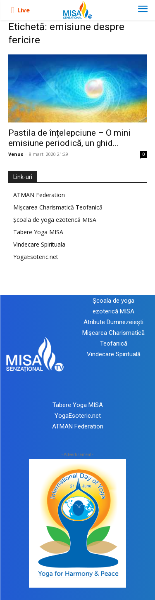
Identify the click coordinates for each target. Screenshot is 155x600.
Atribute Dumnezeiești (113, 322)
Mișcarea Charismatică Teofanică (58, 207)
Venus (15, 154)
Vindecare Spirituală (114, 354)
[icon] (12, 10)
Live (23, 10)
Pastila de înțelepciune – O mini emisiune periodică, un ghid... (69, 138)
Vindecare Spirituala (39, 244)
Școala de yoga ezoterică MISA (54, 220)
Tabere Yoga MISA (38, 232)
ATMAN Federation (39, 195)
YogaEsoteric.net (35, 257)
